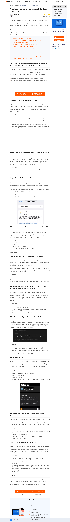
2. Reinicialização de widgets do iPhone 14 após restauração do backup (27, 40)
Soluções (45, 1)
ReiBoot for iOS (59, 30)
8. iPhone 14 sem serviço (17, 54)
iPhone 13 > (16, 5)
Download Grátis (59, 37)
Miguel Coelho (17, 14)
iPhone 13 (25, 16)
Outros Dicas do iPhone (57, 13)
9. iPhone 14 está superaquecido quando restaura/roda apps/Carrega (26, 56)
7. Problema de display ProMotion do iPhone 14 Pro (23, 52)
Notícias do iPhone (56, 15)
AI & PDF (40, 1)
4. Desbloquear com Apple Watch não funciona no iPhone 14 (24, 44)
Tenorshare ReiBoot (19, 71)
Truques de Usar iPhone (57, 9)
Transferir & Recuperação (26, 1)
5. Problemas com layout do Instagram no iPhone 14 (23, 46)
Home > (12, 5)
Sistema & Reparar (18, 1)
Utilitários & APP (34, 1)
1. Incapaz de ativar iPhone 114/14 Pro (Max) (21, 38)
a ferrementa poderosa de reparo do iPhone (37, 482)
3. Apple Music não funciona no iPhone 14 (21, 42)
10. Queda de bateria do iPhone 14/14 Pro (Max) (22, 58)
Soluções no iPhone (57, 11)
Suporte (56, 1)
